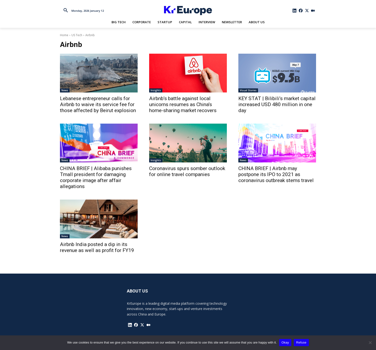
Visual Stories (248, 90)
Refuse (301, 342)
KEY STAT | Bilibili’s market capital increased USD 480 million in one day (277, 104)
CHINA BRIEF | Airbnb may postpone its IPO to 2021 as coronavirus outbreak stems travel (276, 174)
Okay (285, 342)
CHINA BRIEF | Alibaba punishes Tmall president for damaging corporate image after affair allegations (96, 177)
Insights (156, 90)
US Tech (76, 35)
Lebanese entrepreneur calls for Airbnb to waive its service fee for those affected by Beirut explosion (98, 104)
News (64, 90)
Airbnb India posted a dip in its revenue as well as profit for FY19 (97, 247)
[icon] (295, 10)
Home (64, 35)
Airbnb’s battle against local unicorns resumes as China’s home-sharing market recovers (183, 104)
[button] (65, 10)
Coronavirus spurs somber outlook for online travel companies (187, 171)
